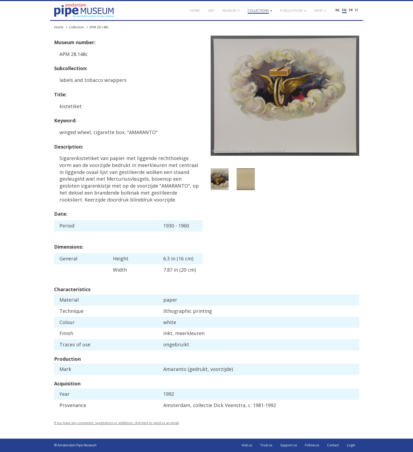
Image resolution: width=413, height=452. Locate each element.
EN (344, 10)
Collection (76, 27)
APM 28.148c (99, 27)
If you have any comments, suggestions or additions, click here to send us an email (116, 423)
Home (58, 27)
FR (351, 10)
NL (337, 10)
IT (356, 10)
